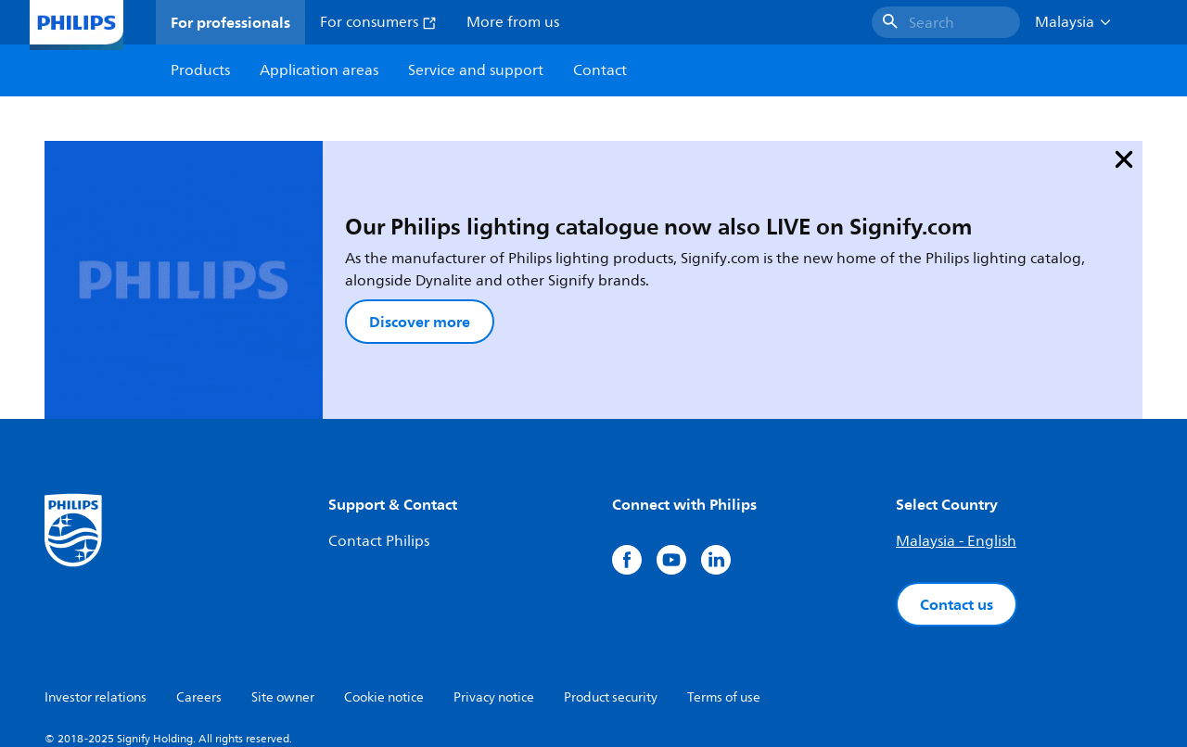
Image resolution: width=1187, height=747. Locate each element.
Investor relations (96, 599)
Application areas (319, 70)
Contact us (956, 506)
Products (200, 70)
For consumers (378, 22)
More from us (512, 22)
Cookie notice (384, 599)
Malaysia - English (956, 443)
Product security (610, 599)
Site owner (282, 599)
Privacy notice (493, 599)
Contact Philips (378, 443)
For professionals (230, 22)
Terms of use (723, 599)
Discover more (321, 272)
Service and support (475, 70)
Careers (199, 599)
